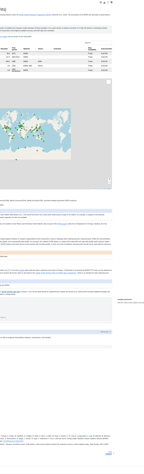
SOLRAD (7, 68)
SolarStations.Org (96, 52)
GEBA (6, 89)
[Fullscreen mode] (108, 2)
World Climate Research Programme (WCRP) (62, 22)
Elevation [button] (109, 66)
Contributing (8, 100)
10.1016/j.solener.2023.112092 (85, 457)
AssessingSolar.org (10, 104)
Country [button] (76, 66)
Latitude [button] (87, 66)
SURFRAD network (80, 191)
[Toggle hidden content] (72, 315)
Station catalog (9, 40)
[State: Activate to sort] (66, 67)
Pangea (50, 251)
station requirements (75, 155)
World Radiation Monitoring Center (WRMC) (60, 29)
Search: (87, 60)
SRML (6, 71)
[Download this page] (104, 2)
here (61, 179)
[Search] (15, 32)
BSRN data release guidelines (58, 271)
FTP (37, 251)
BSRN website (67, 162)
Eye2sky (7, 86)
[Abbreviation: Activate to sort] (53, 67)
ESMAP (6, 61)
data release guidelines (83, 254)
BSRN (6, 58)
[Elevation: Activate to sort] (110, 67)
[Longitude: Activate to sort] (98, 67)
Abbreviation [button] (52, 66)
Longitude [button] (98, 66)
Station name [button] (36, 66)
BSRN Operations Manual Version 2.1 (75, 25)
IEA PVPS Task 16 (10, 107)
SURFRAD (7, 74)
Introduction (8, 37)
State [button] (63, 66)
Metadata (7, 47)
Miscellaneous (8, 92)
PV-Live (6, 82)
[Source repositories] (101, 2)
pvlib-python (86, 280)
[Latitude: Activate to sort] (87, 67)
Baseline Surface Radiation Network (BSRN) (52, 19)
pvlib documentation (75, 320)
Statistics (7, 50)
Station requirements (11, 43)
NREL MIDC (8, 64)
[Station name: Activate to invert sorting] (40, 67)
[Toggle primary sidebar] (33, 2)
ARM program (90, 189)
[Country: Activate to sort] (77, 67)
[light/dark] (112, 2)
